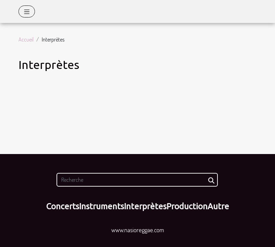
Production (187, 206)
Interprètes (145, 206)
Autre (218, 206)
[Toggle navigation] (26, 11)
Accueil (26, 39)
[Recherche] (137, 180)
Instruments (101, 206)
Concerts (62, 206)
